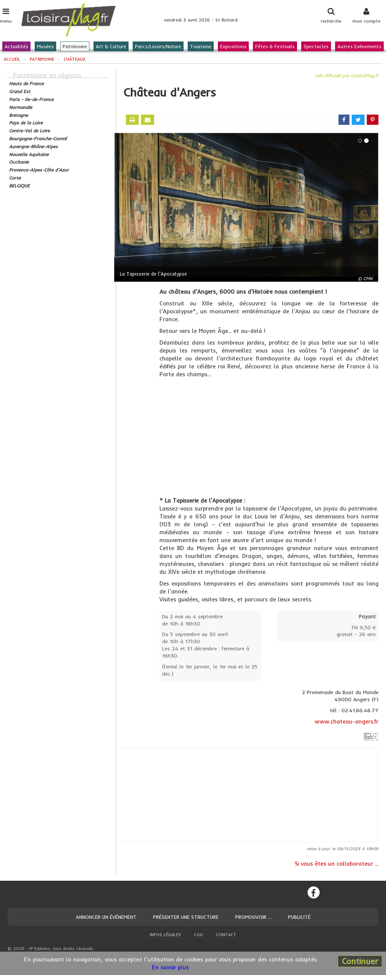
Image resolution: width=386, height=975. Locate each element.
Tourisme (200, 46)
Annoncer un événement (106, 917)
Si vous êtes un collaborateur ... (336, 863)
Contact (226, 934)
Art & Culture (111, 46)
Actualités (16, 46)
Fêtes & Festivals (275, 46)
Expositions (233, 46)
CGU (198, 934)
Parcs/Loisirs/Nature (158, 46)
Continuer (360, 961)
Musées (45, 46)
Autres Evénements (359, 46)
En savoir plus (170, 967)
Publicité (299, 917)
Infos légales (165, 934)
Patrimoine (75, 46)
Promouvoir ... (253, 917)
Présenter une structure (186, 917)
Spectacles (316, 46)
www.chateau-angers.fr (346, 721)
